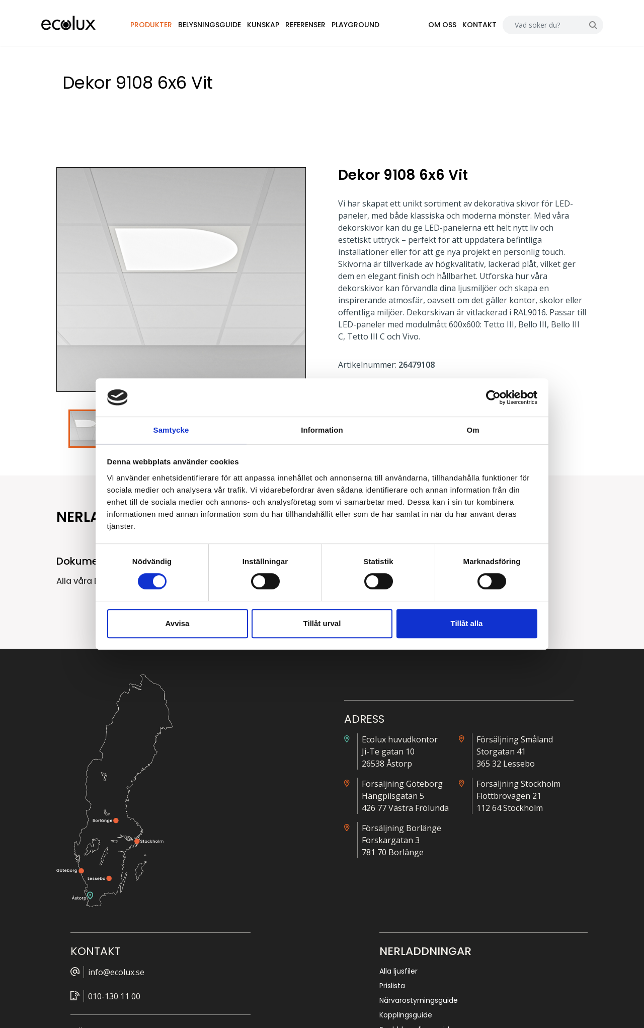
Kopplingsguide (497, 799)
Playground (376, 27)
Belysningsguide (230, 27)
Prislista (484, 770)
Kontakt (464, 27)
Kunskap (284, 27)
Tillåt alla (467, 624)
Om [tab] (472, 430)
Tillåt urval (322, 624)
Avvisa (178, 624)
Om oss (427, 27)
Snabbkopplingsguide (508, 813)
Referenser (326, 27)
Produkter (172, 27)
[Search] (527, 27)
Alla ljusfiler (490, 755)
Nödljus (483, 828)
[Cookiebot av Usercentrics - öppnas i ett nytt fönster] (493, 396)
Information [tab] (322, 430)
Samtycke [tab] (171, 430)
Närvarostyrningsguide (510, 784)
